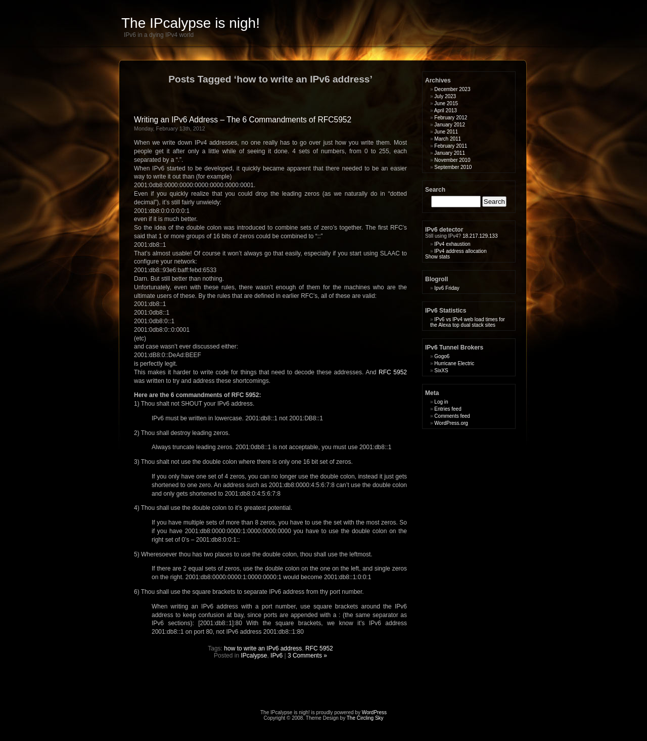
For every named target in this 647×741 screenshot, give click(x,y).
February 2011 (450, 146)
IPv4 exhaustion (452, 244)
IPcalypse (254, 655)
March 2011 (447, 139)
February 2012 (450, 117)
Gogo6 (441, 356)
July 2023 (445, 96)
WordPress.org (451, 423)
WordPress (374, 712)
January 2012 (449, 124)
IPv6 (276, 655)
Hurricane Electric (454, 363)
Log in (441, 402)
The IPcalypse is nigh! (190, 23)
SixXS (441, 370)
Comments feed (452, 416)
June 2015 (446, 103)
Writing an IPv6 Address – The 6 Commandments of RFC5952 (242, 119)
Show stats (437, 256)
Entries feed (447, 409)
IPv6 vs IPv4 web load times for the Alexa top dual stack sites (467, 322)
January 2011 (449, 153)
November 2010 (452, 160)
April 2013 (445, 110)
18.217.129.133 (479, 236)
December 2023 (452, 89)
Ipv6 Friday (446, 288)
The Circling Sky (365, 718)
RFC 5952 (393, 372)
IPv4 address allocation (460, 251)
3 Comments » (307, 655)
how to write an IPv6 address (263, 648)
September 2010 (453, 167)
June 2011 (446, 132)
